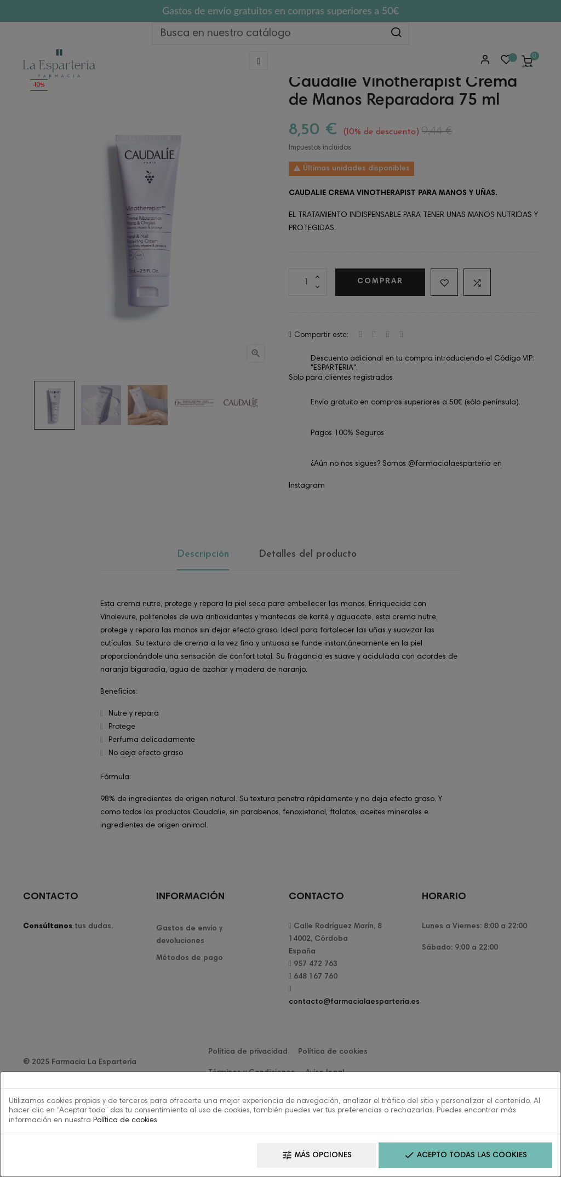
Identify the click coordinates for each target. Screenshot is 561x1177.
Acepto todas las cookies (465, 1155)
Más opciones (317, 1155)
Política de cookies (125, 1120)
